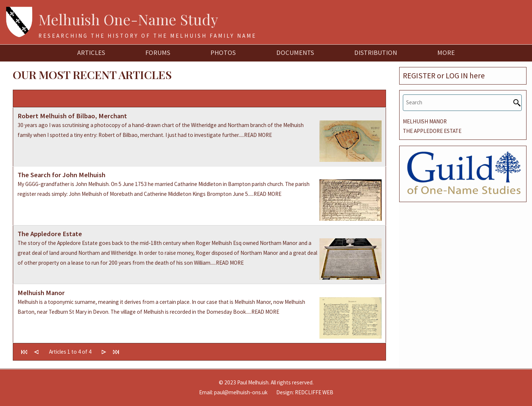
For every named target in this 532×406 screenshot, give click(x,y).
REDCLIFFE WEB (314, 392)
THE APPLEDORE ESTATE (432, 130)
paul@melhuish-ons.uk (240, 392)
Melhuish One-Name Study (128, 19)
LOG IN (457, 76)
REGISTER (419, 76)
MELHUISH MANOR (425, 121)
